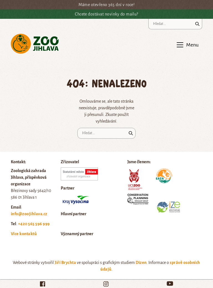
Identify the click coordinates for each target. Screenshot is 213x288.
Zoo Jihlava (35, 44)
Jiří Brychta (65, 262)
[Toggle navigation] (187, 44)
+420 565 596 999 (34, 224)
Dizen (141, 262)
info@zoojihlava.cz (29, 214)
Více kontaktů (24, 234)
